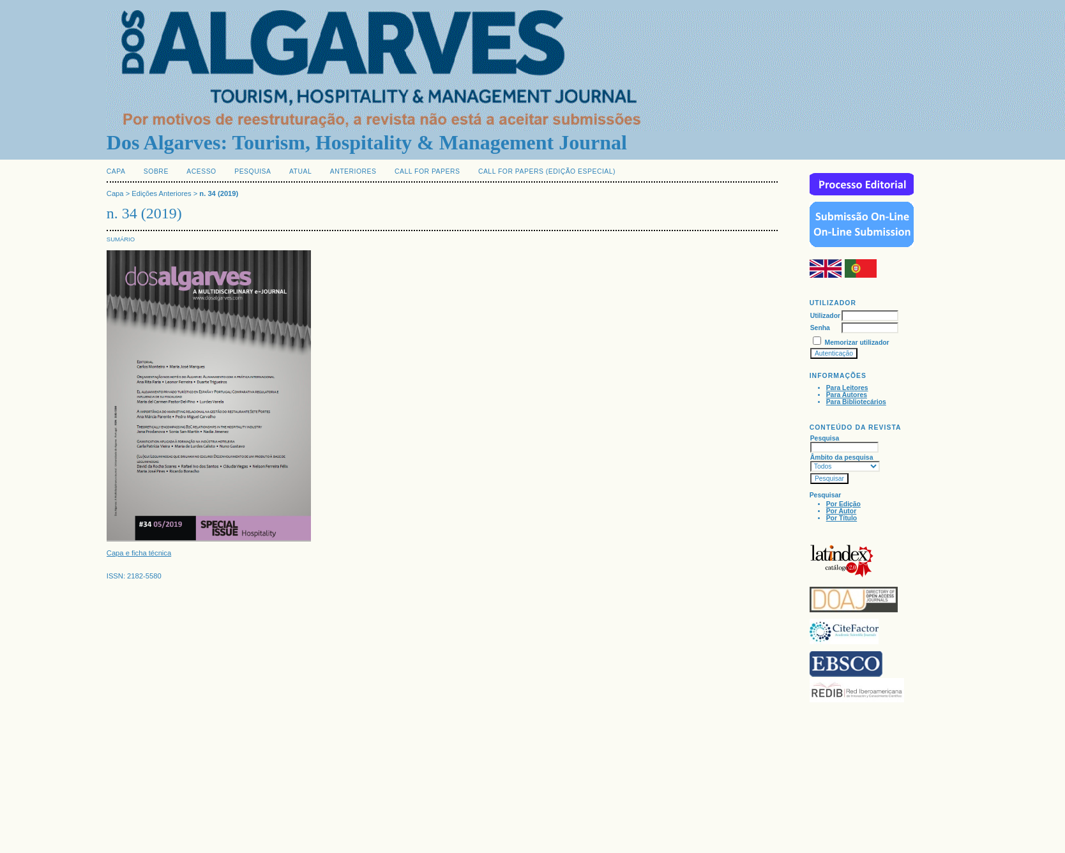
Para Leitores (847, 387)
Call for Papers (427, 171)
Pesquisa (252, 171)
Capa (116, 171)
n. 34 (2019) (218, 193)
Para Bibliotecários (856, 401)
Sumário (121, 239)
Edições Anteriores (161, 193)
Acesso (201, 171)
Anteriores (353, 171)
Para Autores (846, 394)
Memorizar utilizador (857, 342)
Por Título (841, 518)
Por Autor (841, 511)
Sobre (156, 171)
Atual (300, 171)
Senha (820, 327)
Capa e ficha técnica (139, 553)
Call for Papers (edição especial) (547, 171)
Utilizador (825, 315)
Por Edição (843, 504)
